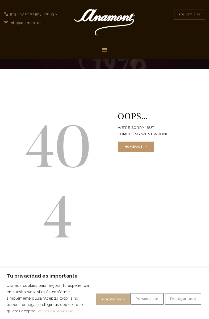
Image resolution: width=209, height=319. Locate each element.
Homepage (135, 146)
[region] (104, 287)
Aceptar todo (181, 292)
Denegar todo (135, 292)
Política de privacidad (42, 311)
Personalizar (91, 292)
